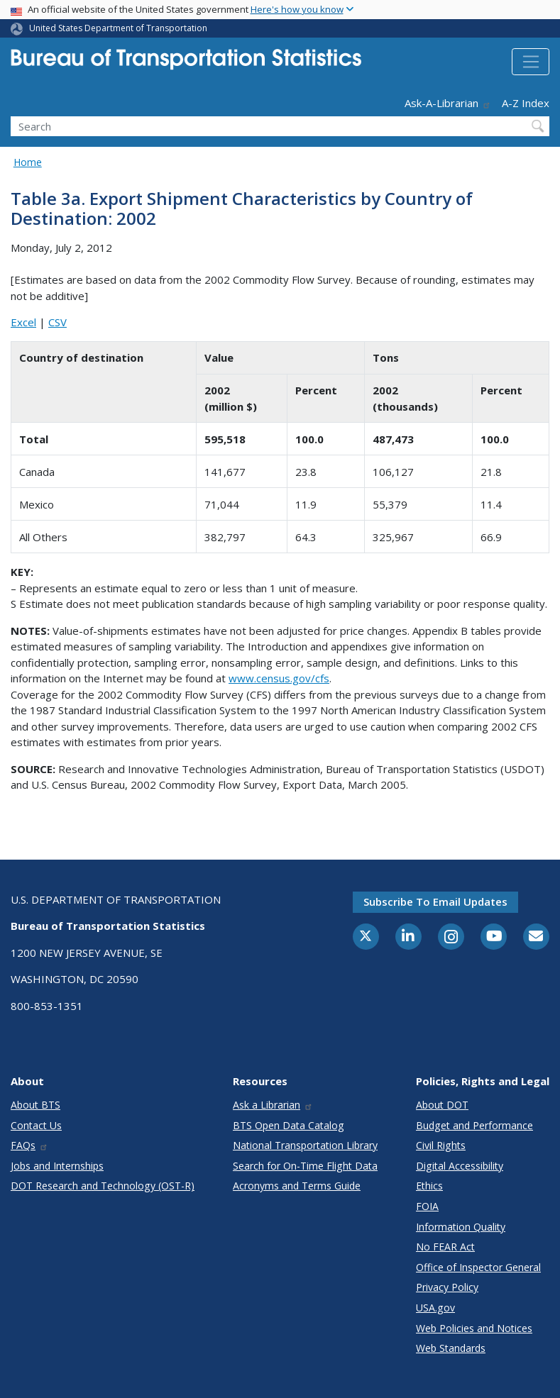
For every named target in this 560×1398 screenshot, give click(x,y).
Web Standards (450, 1348)
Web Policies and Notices (474, 1328)
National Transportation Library (305, 1145)
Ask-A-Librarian (448, 103)
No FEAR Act (445, 1246)
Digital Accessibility (459, 1165)
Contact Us (36, 1125)
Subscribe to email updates (435, 901)
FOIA (427, 1206)
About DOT (442, 1104)
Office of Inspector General (478, 1267)
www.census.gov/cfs (279, 678)
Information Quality (460, 1226)
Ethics (429, 1185)
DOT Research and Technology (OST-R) (102, 1185)
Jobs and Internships (57, 1165)
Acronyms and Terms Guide (297, 1185)
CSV (57, 322)
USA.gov (435, 1307)
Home (27, 162)
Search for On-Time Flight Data (305, 1165)
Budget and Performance (474, 1125)
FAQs (29, 1145)
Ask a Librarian (273, 1104)
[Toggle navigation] (530, 61)
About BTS (35, 1104)
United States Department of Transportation (118, 28)
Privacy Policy (447, 1287)
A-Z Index (525, 103)
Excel (23, 322)
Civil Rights (441, 1145)
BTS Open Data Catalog (288, 1125)
